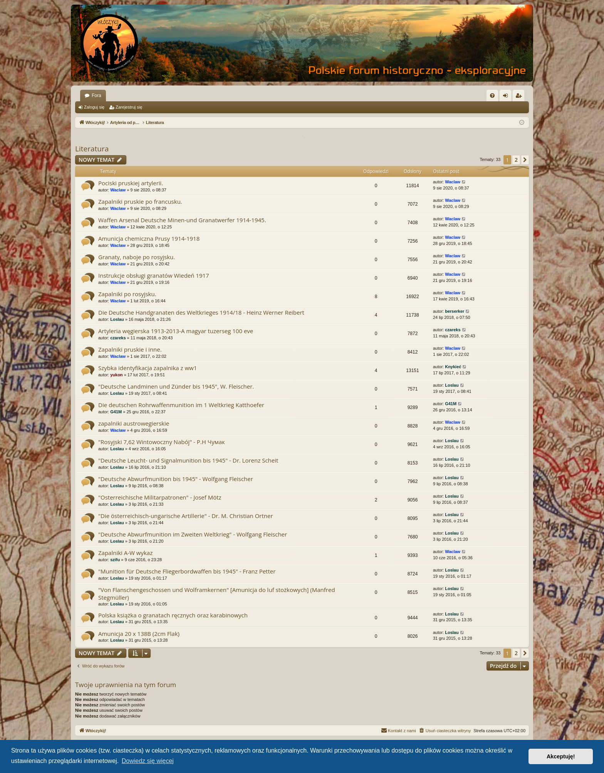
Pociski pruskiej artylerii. (130, 183)
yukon (116, 374)
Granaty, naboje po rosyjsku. (136, 257)
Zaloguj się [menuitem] (507, 97)
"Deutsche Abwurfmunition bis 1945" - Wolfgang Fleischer (175, 479)
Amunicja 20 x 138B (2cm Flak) (139, 633)
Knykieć (453, 366)
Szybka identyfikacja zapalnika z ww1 (147, 368)
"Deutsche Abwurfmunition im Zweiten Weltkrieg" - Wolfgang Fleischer (192, 534)
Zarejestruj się (129, 107)
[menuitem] (492, 95)
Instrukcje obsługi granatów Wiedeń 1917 (153, 275)
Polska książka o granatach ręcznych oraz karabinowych (173, 615)
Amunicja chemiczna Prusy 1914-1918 (149, 238)
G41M (116, 411)
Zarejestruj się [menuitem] (520, 97)
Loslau (117, 319)
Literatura (92, 149)
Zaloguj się (94, 107)
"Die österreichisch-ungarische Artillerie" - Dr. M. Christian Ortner (185, 516)
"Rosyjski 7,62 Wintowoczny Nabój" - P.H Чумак (161, 442)
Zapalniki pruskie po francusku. (140, 201)
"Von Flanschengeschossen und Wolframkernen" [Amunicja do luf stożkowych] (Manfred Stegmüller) (216, 593)
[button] (525, 159)
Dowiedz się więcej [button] (148, 761)
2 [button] (516, 159)
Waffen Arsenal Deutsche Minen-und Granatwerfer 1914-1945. (182, 220)
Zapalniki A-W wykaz (125, 553)
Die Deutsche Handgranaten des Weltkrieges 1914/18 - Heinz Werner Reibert (201, 312)
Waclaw (118, 190)
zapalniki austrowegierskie (133, 423)
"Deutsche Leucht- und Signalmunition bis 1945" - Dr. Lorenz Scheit (188, 460)
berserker (454, 311)
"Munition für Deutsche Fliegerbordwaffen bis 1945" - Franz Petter (186, 571)
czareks (118, 337)
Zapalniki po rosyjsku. (127, 294)
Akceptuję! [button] (561, 756)
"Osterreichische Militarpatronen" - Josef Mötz (159, 497)
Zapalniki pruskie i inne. (130, 349)
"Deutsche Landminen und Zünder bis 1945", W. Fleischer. (176, 386)
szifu (115, 559)
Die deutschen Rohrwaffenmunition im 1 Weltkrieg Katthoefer (181, 405)
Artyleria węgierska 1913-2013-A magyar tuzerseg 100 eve (175, 331)
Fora (96, 95)
